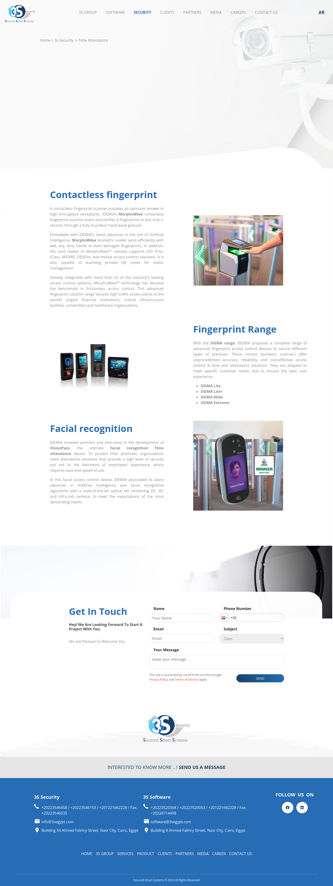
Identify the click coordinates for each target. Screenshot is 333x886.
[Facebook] (287, 807)
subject (205, 655)
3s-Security (64, 40)
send (223, 685)
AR (322, 12)
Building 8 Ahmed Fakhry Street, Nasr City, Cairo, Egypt (198, 830)
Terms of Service (179, 685)
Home (45, 40)
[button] (201, 648)
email (161, 655)
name (161, 642)
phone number (209, 642)
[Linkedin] (302, 807)
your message (166, 667)
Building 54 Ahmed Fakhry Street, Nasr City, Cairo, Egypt (89, 830)
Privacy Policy (162, 685)
